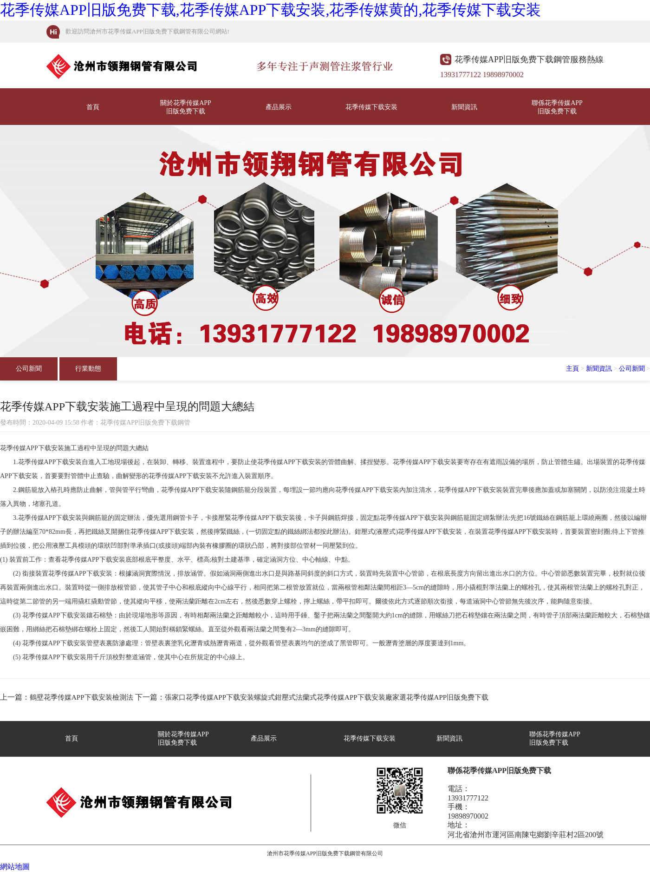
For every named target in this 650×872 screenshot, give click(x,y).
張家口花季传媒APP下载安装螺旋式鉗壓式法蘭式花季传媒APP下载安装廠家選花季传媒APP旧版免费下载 (327, 697)
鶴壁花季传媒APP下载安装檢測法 (81, 697)
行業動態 (88, 368)
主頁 (572, 368)
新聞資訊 (464, 107)
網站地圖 (15, 867)
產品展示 (279, 107)
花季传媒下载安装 (371, 107)
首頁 (92, 107)
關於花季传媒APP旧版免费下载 (185, 107)
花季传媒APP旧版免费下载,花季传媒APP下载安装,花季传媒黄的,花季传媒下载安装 (270, 9)
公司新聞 (29, 368)
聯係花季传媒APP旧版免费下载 (557, 107)
